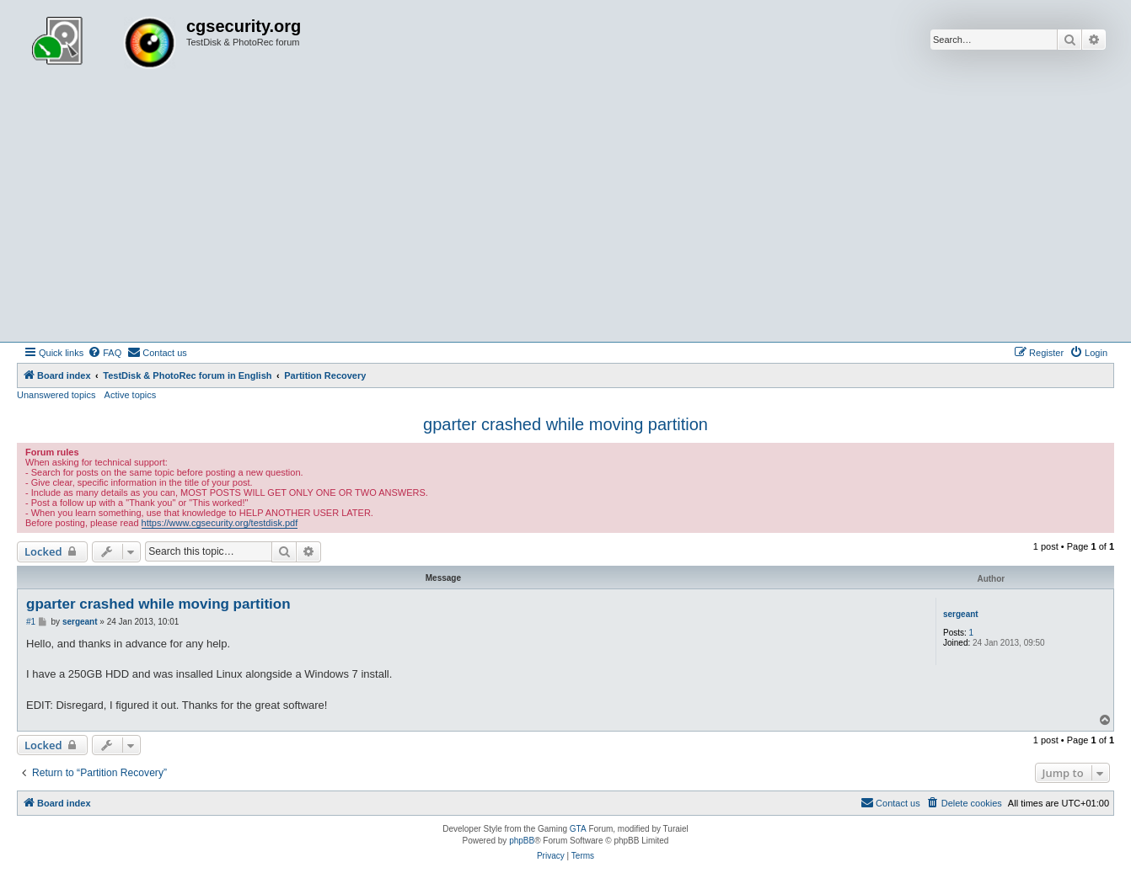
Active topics (131, 395)
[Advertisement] (565, 215)
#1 (30, 621)
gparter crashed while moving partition (565, 424)
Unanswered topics (56, 395)
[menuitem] (104, 353)
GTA (578, 828)
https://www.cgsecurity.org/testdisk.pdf (220, 523)
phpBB (521, 840)
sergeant (960, 614)
